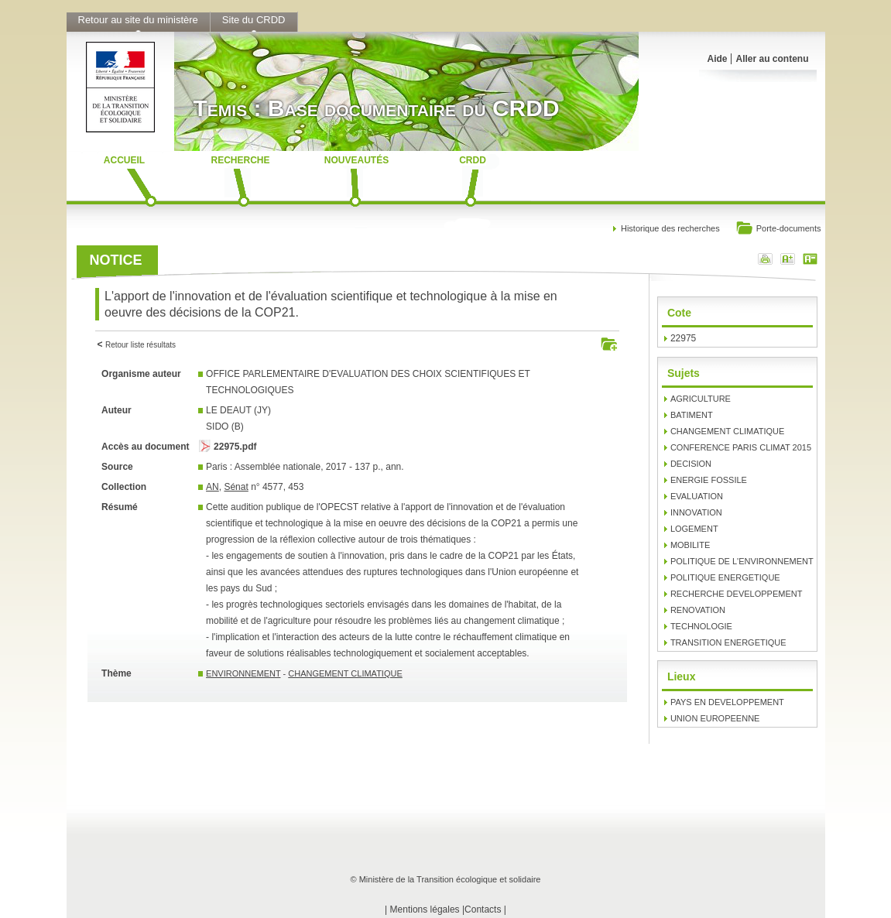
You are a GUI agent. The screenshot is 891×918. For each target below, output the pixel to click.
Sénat (236, 486)
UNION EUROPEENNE (715, 718)
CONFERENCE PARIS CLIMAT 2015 (740, 447)
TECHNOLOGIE (701, 626)
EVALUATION (696, 496)
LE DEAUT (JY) (238, 410)
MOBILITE (690, 545)
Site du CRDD (254, 20)
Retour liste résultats (140, 345)
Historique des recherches (670, 228)
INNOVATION (696, 512)
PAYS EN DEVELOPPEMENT (727, 702)
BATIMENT (691, 415)
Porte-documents (778, 229)
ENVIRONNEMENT (243, 673)
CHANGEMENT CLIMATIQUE (345, 673)
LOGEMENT (694, 528)
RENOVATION (697, 610)
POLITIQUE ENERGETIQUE (725, 577)
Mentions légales (425, 909)
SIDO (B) (225, 426)
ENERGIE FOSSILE (708, 480)
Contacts (482, 909)
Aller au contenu (771, 58)
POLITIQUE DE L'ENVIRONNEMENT (742, 561)
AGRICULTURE (700, 398)
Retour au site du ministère (138, 20)
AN (212, 486)
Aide (717, 58)
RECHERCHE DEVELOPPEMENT (736, 593)
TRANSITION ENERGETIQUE (728, 642)
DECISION (690, 463)
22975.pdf (235, 446)
